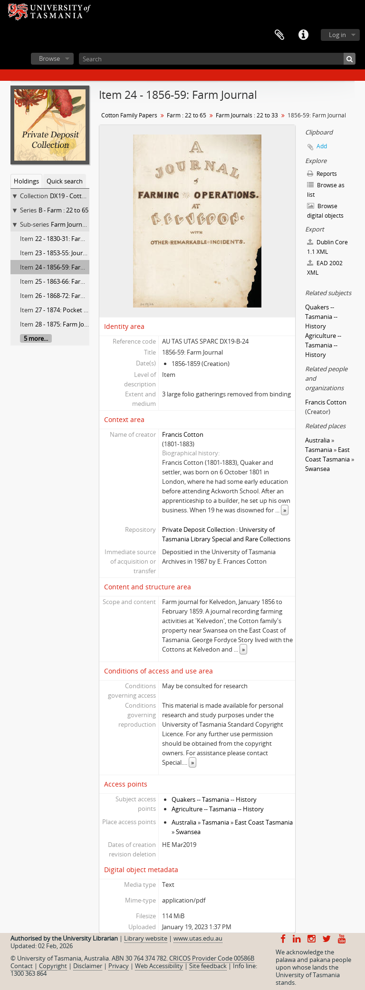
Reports (322, 174)
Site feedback (208, 965)
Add (322, 146)
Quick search (65, 181)
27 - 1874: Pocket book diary (74, 310)
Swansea (188, 831)
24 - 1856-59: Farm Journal (71, 267)
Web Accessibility (159, 965)
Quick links (303, 35)
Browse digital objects (325, 211)
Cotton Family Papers (129, 115)
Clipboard (279, 35)
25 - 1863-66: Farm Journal (71, 281)
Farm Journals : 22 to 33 (83, 224)
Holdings (26, 181)
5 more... (36, 338)
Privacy (118, 965)
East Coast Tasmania (264, 822)
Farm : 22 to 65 (186, 115)
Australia (184, 822)
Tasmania (215, 822)
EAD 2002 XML (325, 268)
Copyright (53, 965)
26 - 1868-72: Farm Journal (71, 295)
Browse (49, 58)
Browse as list (326, 190)
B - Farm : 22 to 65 (63, 210)
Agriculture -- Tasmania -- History (218, 809)
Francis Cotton (182, 434)
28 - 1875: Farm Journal (67, 324)
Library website (145, 938)
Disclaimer (87, 965)
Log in (337, 34)
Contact (21, 965)
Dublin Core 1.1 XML (327, 247)
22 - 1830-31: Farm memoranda (79, 238)
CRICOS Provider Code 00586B (211, 958)
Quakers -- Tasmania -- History (214, 799)
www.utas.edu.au (197, 938)
